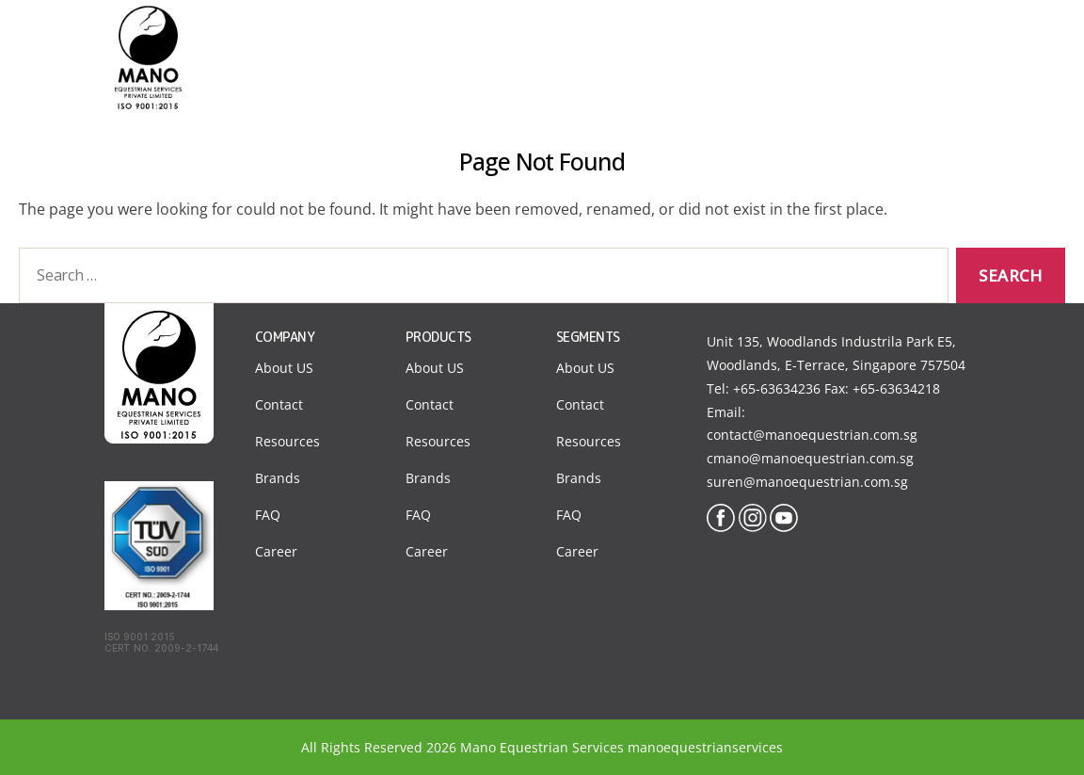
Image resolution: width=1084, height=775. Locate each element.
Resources (287, 441)
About (549, 36)
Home (470, 36)
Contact (839, 36)
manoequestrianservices (705, 747)
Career (276, 551)
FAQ (267, 515)
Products (744, 36)
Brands (277, 478)
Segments (642, 36)
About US (284, 368)
